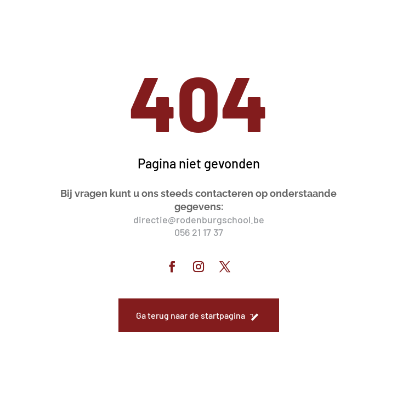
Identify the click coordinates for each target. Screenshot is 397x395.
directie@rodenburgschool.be (198, 219)
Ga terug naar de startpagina (190, 315)
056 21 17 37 (198, 232)
